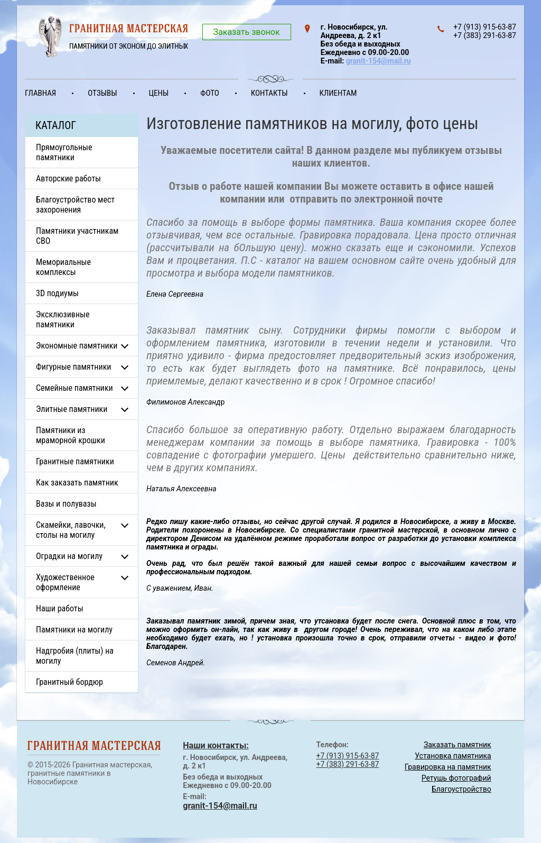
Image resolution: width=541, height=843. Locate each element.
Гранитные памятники (75, 461)
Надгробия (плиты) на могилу (75, 656)
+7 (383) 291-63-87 (347, 764)
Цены (159, 93)
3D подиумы (57, 293)
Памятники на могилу (74, 630)
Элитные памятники (71, 409)
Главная (40, 93)
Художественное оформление (65, 582)
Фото (209, 93)
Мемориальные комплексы (63, 267)
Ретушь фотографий (456, 778)
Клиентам (338, 93)
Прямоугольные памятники (64, 152)
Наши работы (59, 608)
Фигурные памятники (73, 367)
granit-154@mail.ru (378, 61)
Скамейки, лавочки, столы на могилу (71, 530)
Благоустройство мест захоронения (75, 205)
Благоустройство (461, 789)
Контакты (269, 93)
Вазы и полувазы (66, 504)
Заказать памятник (457, 744)
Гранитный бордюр (69, 682)
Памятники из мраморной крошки (70, 435)
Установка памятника (453, 756)
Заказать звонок (246, 32)
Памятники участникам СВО (77, 236)
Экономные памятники (77, 346)
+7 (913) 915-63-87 (347, 756)
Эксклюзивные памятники (62, 319)
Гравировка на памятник (448, 767)
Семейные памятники (74, 388)
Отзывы (102, 93)
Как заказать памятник (77, 483)
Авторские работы (68, 178)
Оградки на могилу (69, 556)
